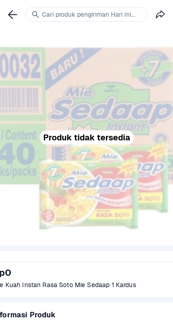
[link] (12, 14)
